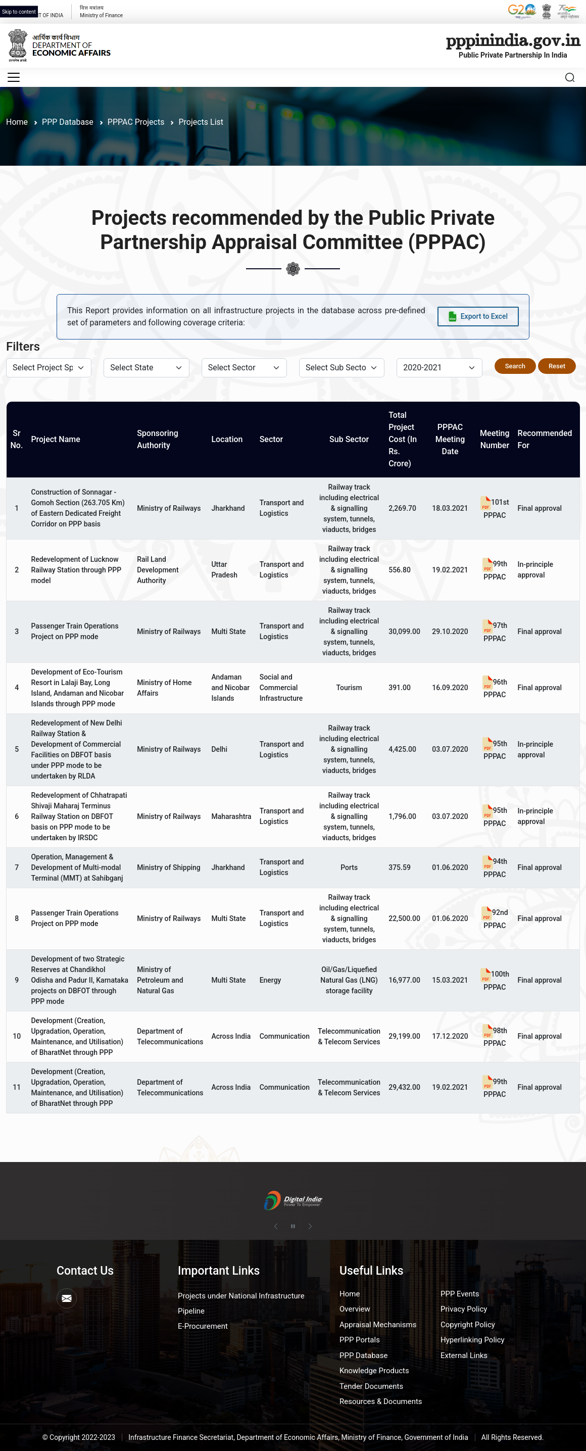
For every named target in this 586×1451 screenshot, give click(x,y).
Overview (354, 1309)
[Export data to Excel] (478, 316)
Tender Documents (371, 1386)
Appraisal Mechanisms (377, 1324)
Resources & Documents (380, 1401)
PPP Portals (359, 1339)
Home (17, 122)
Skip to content (19, 12)
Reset (557, 366)
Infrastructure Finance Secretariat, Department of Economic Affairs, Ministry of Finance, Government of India (298, 1437)
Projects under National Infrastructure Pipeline (241, 1303)
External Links (464, 1355)
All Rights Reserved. (512, 1437)
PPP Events (460, 1293)
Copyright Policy (468, 1324)
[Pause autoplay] (293, 1226)
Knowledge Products (374, 1370)
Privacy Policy (464, 1309)
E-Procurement (203, 1326)
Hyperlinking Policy (473, 1339)
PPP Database (363, 1355)
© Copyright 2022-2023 (79, 1437)
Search (515, 366)
